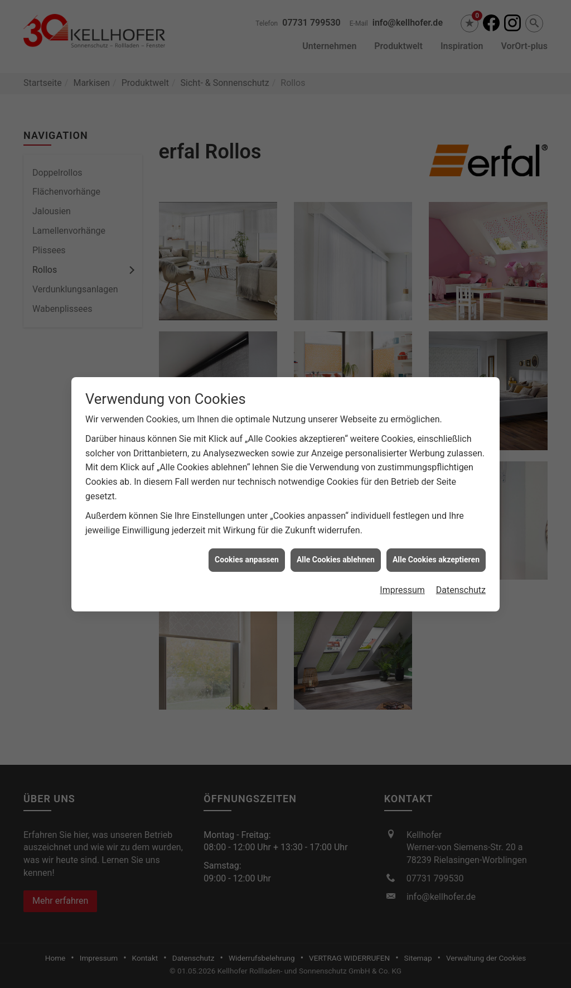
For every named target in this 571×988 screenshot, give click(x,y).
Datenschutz (461, 578)
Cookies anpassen (247, 548)
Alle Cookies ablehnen (336, 548)
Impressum (402, 578)
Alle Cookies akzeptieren (436, 548)
